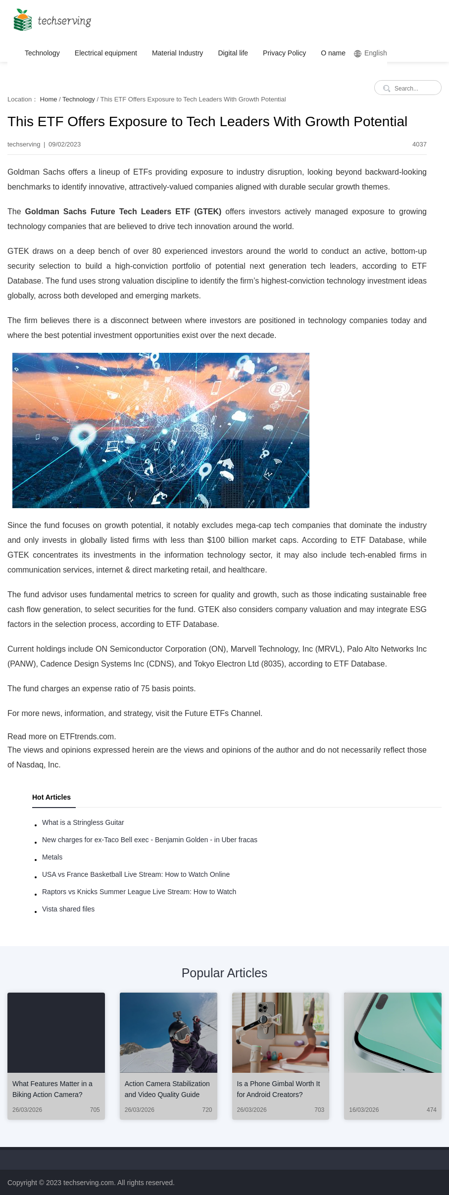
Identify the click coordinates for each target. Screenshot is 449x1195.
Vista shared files (68, 909)
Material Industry (177, 53)
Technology (42, 53)
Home (48, 99)
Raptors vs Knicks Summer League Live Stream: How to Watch (139, 892)
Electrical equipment (106, 53)
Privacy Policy (284, 53)
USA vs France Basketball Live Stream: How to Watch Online (136, 874)
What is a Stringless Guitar (83, 822)
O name (333, 53)
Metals (52, 857)
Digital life (233, 53)
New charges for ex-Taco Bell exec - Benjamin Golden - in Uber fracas (149, 840)
